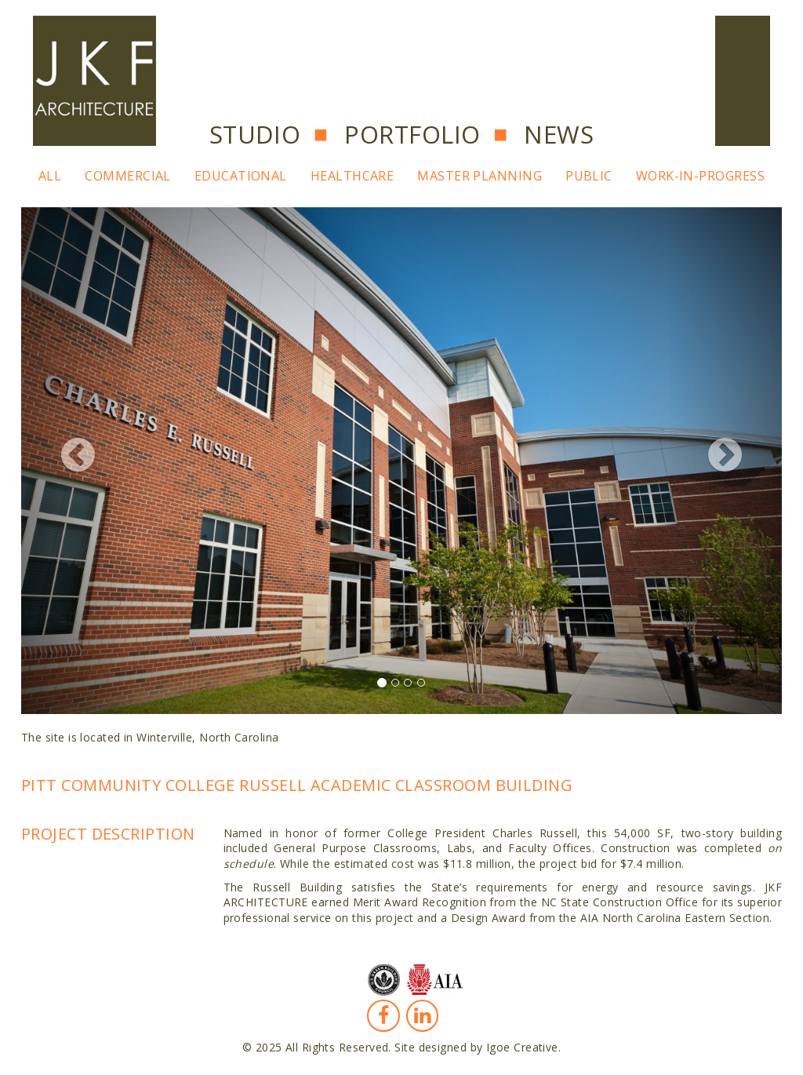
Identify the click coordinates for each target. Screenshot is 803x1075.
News (559, 134)
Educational (240, 175)
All (49, 175)
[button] (78, 461)
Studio (255, 134)
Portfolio (412, 134)
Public (588, 175)
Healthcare (352, 175)
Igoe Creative (522, 1047)
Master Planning (479, 175)
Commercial (128, 175)
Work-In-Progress (700, 175)
